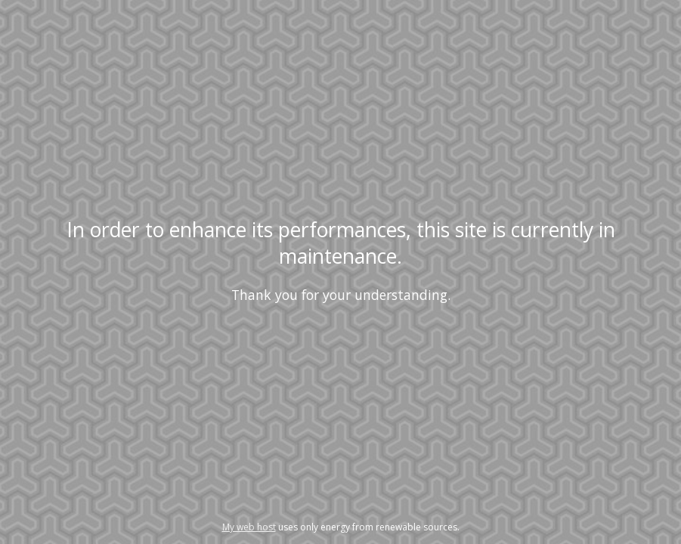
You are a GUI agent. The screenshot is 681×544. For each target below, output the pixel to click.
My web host (249, 527)
